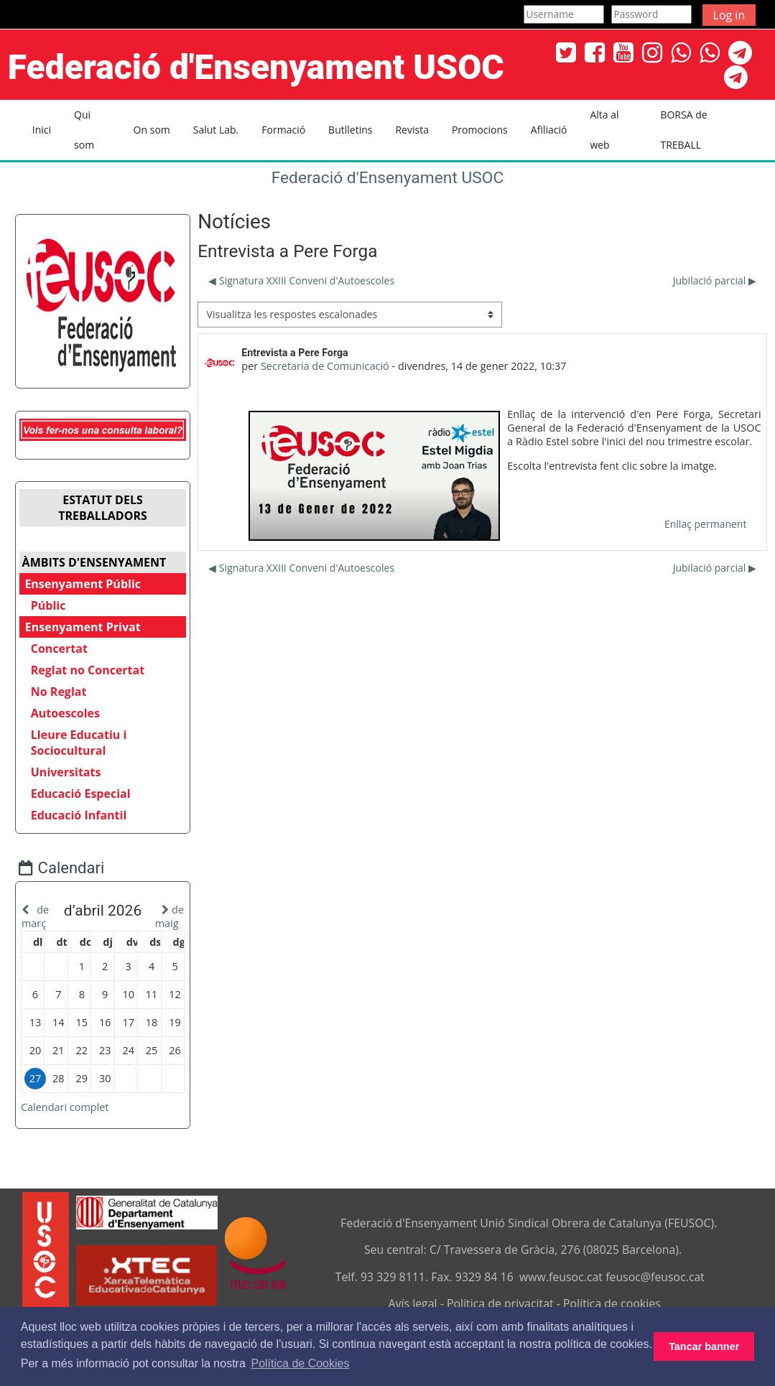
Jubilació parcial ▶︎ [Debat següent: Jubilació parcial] (714, 280)
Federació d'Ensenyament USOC (388, 177)
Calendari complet (73, 1135)
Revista (411, 129)
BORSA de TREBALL (683, 130)
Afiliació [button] (549, 129)
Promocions (480, 129)
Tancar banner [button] (704, 1346)
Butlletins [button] (350, 129)
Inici (41, 129)
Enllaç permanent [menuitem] (705, 524)
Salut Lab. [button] (216, 129)
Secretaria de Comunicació (325, 366)
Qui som (84, 130)
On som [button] (152, 129)
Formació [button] (283, 129)
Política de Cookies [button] (300, 1363)
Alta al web (604, 130)
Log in (729, 15)
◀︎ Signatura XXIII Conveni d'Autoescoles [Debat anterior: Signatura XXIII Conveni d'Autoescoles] (301, 280)
